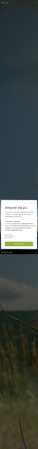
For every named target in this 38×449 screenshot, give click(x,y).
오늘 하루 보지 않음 (6, 252)
